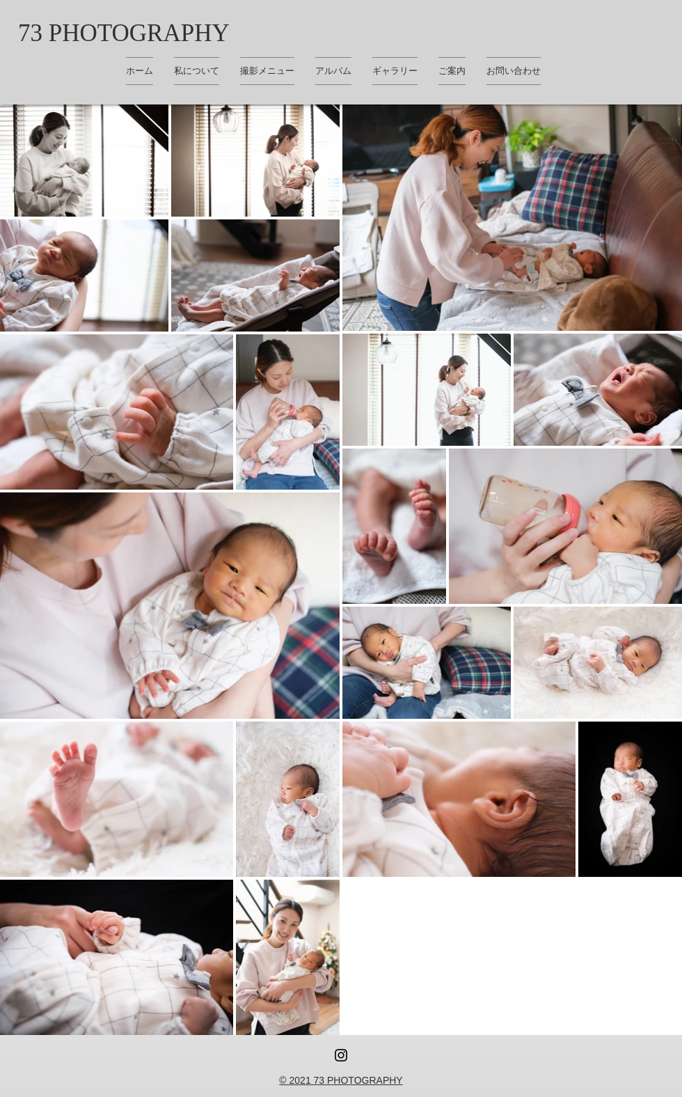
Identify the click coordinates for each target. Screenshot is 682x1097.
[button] (395, 71)
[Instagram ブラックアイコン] (341, 1055)
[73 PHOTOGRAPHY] (124, 33)
